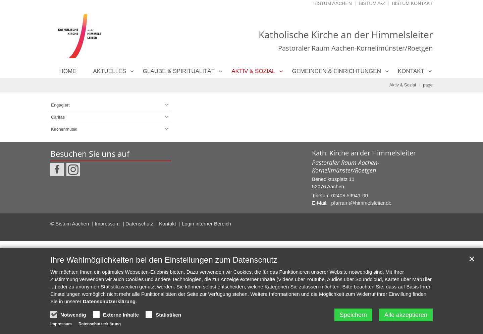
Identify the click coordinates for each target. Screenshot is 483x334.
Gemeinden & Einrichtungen (336, 71)
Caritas (58, 117)
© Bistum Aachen (70, 223)
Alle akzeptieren (405, 315)
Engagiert (60, 105)
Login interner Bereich (206, 223)
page (428, 84)
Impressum (108, 223)
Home (67, 71)
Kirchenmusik (64, 129)
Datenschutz (140, 223)
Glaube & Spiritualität (179, 71)
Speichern (353, 315)
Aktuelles (109, 71)
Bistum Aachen (333, 3)
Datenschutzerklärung (109, 301)
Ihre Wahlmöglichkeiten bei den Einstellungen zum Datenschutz (163, 259)
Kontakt (411, 71)
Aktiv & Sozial (253, 71)
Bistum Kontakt (412, 3)
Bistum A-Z (372, 3)
